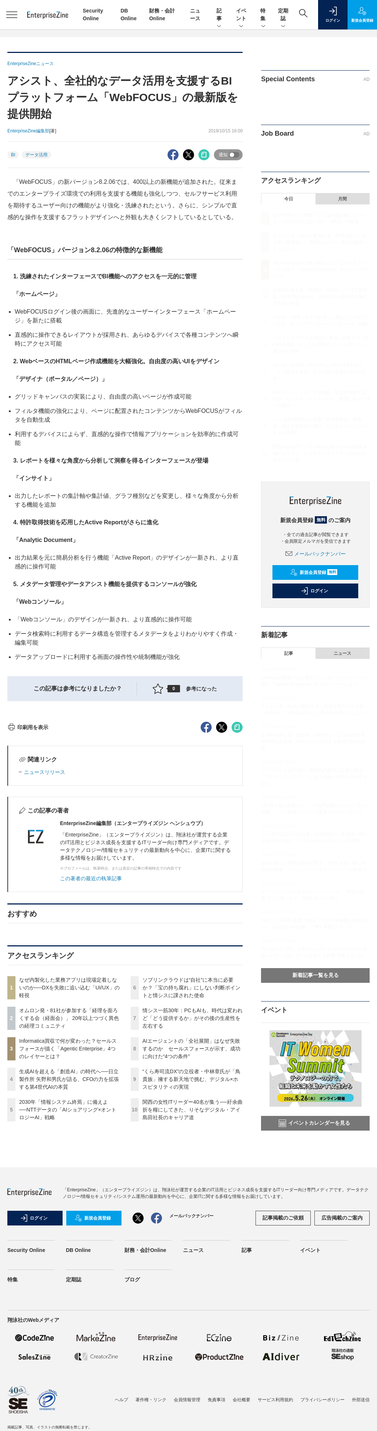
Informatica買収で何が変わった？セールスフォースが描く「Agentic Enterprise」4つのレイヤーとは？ (68, 1181)
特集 (263, 15)
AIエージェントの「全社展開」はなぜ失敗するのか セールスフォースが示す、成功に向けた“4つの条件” (191, 1181)
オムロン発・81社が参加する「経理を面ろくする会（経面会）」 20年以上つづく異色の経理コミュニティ (69, 1150)
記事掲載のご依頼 (283, 1341)
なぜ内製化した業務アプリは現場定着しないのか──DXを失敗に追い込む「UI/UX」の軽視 (69, 1120)
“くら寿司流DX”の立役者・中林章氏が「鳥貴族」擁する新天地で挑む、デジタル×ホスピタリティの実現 (191, 1211)
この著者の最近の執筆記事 (91, 1011)
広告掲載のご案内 (342, 1341)
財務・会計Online (145, 1373)
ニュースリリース (44, 904)
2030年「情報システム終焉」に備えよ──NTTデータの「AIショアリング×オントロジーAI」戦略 (67, 1242)
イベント (241, 15)
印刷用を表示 (27, 860)
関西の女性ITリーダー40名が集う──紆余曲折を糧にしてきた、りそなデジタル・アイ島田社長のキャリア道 (192, 1242)
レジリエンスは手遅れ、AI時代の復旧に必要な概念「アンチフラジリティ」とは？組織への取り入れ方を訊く (314, 777)
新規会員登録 (314, 572)
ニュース (342, 653)
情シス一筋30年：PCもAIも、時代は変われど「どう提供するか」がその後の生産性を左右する (192, 1150)
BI (13, 154)
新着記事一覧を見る (315, 975)
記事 (219, 15)
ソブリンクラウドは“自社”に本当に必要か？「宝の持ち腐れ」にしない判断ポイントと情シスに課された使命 (191, 1120)
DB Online (78, 1373)
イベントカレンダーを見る (314, 1123)
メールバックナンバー (315, 554)
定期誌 (283, 15)
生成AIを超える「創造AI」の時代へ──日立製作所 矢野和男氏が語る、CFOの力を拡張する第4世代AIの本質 (69, 1211)
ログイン (314, 591)
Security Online (26, 1373)
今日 (288, 198)
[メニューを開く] (12, 14)
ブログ (132, 1403)
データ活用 (36, 154)
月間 (342, 198)
